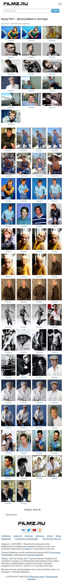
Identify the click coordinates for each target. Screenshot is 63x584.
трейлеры (6, 536)
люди (58, 536)
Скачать (11, 40)
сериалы (40, 536)
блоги (50, 536)
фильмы (29, 536)
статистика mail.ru (51, 539)
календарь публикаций (26, 539)
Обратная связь (36, 577)
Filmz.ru (28, 549)
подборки (6, 539)
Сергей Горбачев (35, 555)
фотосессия (11, 515)
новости (17, 536)
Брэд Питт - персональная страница (15, 24)
